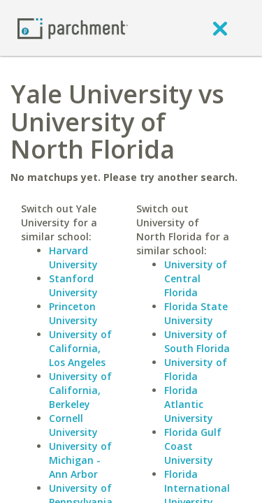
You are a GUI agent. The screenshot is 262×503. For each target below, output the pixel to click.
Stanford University (73, 285)
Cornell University (73, 425)
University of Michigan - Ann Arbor (80, 460)
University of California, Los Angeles (80, 348)
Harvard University (73, 257)
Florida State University (196, 313)
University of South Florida (197, 341)
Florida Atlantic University (188, 404)
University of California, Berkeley (80, 390)
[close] (220, 28)
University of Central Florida (195, 278)
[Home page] (72, 27)
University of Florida (195, 369)
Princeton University (73, 313)
